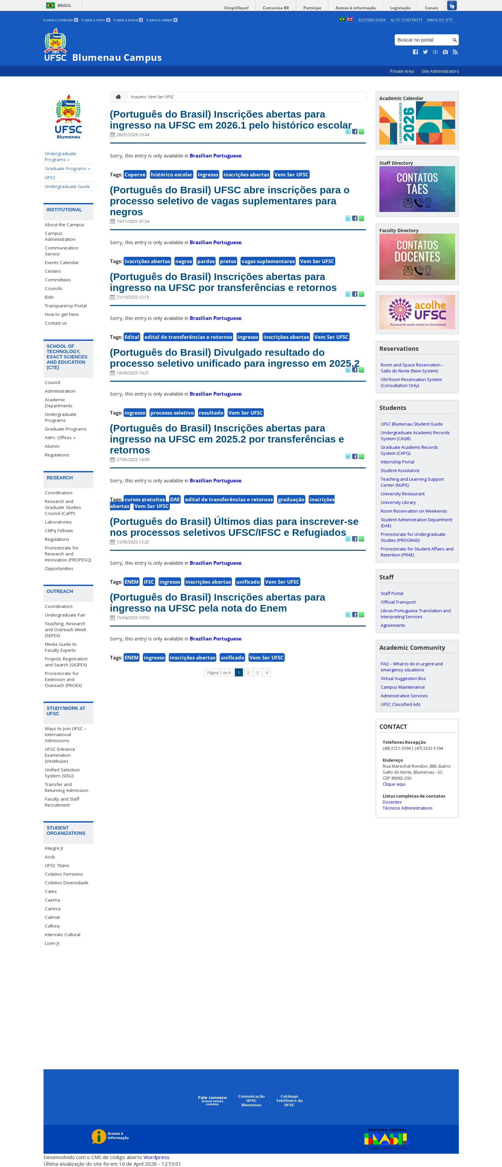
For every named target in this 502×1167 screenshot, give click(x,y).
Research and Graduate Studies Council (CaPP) (63, 507)
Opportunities (59, 568)
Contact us (56, 323)
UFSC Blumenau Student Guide (412, 424)
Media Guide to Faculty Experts (61, 647)
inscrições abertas (246, 191)
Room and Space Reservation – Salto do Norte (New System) (412, 367)
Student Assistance (400, 470)
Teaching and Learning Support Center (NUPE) (412, 482)
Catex (51, 891)
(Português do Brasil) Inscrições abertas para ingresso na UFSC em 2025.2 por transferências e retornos (235, 496)
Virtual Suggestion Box (403, 678)
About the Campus (64, 225)
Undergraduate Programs (60, 417)
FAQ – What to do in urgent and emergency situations (412, 666)
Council (52, 382)
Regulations (57, 454)
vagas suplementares (268, 283)
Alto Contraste (407, 19)
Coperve (135, 191)
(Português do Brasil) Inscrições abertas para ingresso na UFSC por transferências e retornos (235, 312)
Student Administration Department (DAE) (416, 522)
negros (183, 283)
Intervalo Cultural (62, 934)
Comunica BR (291, 8)
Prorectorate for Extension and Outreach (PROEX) (63, 679)
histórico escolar (171, 191)
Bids (49, 297)
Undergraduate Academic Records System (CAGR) (415, 435)
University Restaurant (403, 493)
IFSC (149, 658)
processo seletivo (172, 467)
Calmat (52, 917)
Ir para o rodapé (161, 20)
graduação (291, 559)
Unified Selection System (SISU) (62, 772)
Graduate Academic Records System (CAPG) (409, 450)
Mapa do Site (439, 19)
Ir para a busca (128, 20)
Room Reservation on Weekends (414, 511)
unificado (248, 658)
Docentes (392, 802)
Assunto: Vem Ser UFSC (152, 96)
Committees (58, 280)
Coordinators (59, 492)
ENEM (132, 658)
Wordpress (156, 1157)
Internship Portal (397, 461)
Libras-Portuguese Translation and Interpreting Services (416, 613)
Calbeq (52, 926)
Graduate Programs (66, 429)
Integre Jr (54, 848)
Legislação (405, 8)
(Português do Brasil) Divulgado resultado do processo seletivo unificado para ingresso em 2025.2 (236, 404)
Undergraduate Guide (67, 186)
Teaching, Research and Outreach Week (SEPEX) (65, 629)
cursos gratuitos (145, 559)
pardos (206, 283)
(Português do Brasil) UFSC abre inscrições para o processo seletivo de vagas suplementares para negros (230, 220)
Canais (433, 8)
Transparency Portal (66, 306)
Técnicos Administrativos (408, 808)
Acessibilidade (372, 19)
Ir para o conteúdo (61, 20)
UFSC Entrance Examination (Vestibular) (60, 755)
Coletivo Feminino (64, 874)
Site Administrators (440, 71)
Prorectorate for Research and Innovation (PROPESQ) (68, 553)
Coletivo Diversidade (66, 883)
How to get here (62, 314)
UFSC (50, 177)
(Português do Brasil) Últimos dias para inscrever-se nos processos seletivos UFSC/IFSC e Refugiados (219, 595)
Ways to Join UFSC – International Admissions (66, 734)
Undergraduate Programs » (60, 156)
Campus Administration (60, 236)
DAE (175, 559)
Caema (52, 900)
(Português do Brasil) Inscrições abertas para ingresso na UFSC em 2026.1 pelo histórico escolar (235, 127)
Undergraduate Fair (65, 615)
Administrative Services (404, 695)
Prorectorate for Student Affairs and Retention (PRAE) (417, 551)
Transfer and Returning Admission (66, 787)
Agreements (393, 625)
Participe (324, 8)
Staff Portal (392, 593)
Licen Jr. (52, 943)
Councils (53, 288)
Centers (53, 271)
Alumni (52, 446)
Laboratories (58, 522)
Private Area (402, 71)
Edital (132, 375)
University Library (398, 502)
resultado (211, 467)
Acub (50, 857)
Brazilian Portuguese (216, 172)
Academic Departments (58, 402)
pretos (228, 283)
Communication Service (61, 251)
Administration (60, 391)
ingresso (208, 191)
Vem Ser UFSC (291, 191)
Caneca (52, 909)
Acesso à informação (364, 8)
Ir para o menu (95, 20)
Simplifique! (255, 8)
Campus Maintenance (403, 687)
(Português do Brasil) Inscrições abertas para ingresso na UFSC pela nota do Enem (235, 681)
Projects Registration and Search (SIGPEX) (66, 661)
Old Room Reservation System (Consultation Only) (411, 382)
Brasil (64, 5)
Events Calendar (62, 262)
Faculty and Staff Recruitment (62, 802)
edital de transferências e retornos (188, 375)
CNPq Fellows (59, 530)
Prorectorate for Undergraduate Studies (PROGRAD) (413, 537)
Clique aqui (394, 784)
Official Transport (398, 602)
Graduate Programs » (67, 168)
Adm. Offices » (60, 437)
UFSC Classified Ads (401, 704)
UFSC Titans (57, 865)
